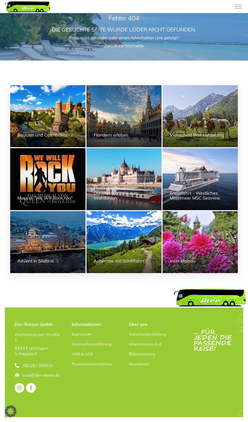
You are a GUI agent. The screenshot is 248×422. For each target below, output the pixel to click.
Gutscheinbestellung (147, 334)
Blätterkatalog (142, 354)
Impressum (82, 334)
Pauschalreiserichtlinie (92, 363)
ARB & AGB (82, 354)
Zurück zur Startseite (124, 45)
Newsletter (139, 363)
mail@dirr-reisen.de (42, 375)
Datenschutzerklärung (92, 344)
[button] (10, 411)
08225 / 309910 (38, 365)
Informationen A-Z (145, 344)
